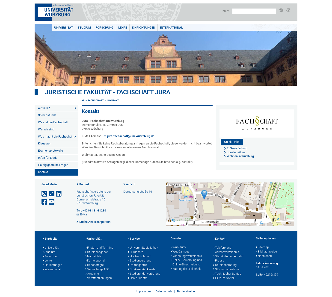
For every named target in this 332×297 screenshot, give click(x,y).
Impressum (143, 291)
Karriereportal (95, 261)
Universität (63, 27)
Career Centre (138, 278)
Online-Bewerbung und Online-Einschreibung (186, 262)
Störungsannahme (226, 270)
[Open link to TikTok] (52, 194)
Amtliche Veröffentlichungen (98, 276)
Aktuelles (44, 108)
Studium (84, 27)
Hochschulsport (139, 257)
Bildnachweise (266, 252)
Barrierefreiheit (186, 291)
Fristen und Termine (99, 248)
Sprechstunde (47, 115)
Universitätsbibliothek (143, 248)
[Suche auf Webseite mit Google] (254, 11)
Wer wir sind (46, 129)
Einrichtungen (143, 27)
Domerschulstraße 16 (137, 191)
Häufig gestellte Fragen (53, 165)
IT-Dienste (135, 252)
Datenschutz (164, 291)
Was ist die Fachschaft (53, 122)
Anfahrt (130, 184)
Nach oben (264, 256)
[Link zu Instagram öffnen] (45, 194)
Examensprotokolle (50, 150)
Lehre (122, 27)
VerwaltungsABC (97, 270)
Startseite (50, 239)
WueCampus (180, 252)
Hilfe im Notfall (223, 278)
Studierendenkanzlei (142, 270)
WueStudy (178, 247)
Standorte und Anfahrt (228, 257)
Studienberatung (139, 261)
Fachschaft (96, 100)
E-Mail (84, 214)
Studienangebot (96, 252)
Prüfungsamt (137, 265)
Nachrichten (94, 257)
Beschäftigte (94, 265)
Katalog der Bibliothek (186, 269)
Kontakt (43, 172)
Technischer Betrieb (227, 274)
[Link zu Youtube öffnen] (52, 202)
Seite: (259, 274)
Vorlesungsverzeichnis (186, 256)
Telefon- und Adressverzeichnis (226, 250)
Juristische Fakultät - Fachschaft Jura (107, 92)
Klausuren (44, 143)
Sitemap (262, 247)
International (171, 27)
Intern (225, 11)
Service (134, 239)
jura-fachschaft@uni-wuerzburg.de (130, 136)
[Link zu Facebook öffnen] (45, 202)
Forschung (104, 27)
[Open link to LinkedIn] (59, 194)
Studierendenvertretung (144, 274)
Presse (218, 261)
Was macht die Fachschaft (55, 136)
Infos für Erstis (47, 157)
